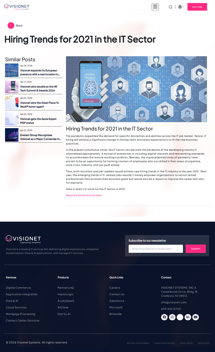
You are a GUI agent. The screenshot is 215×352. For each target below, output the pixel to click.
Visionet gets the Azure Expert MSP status (38, 120)
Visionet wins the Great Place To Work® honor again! (39, 104)
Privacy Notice (186, 343)
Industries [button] (57, 6)
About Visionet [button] (130, 6)
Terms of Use (203, 343)
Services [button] (77, 6)
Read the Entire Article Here (83, 195)
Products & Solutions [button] (101, 6)
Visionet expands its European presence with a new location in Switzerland (39, 72)
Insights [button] (151, 6)
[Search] (170, 6)
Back (19, 25)
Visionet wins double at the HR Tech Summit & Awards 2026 (38, 88)
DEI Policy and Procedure (138, 343)
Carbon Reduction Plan (164, 343)
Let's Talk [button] (197, 6)
